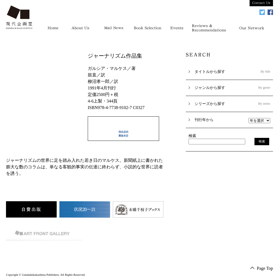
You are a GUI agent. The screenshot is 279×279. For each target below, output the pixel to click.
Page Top (265, 268)
